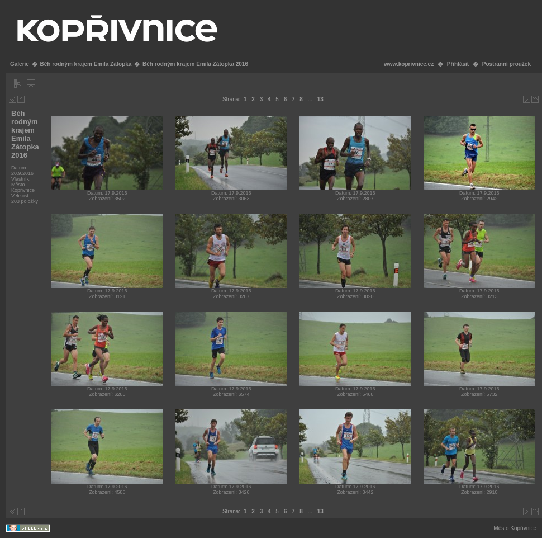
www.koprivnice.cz (409, 64)
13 (320, 99)
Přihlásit (458, 64)
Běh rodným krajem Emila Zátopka (85, 64)
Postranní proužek (506, 64)
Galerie (19, 64)
